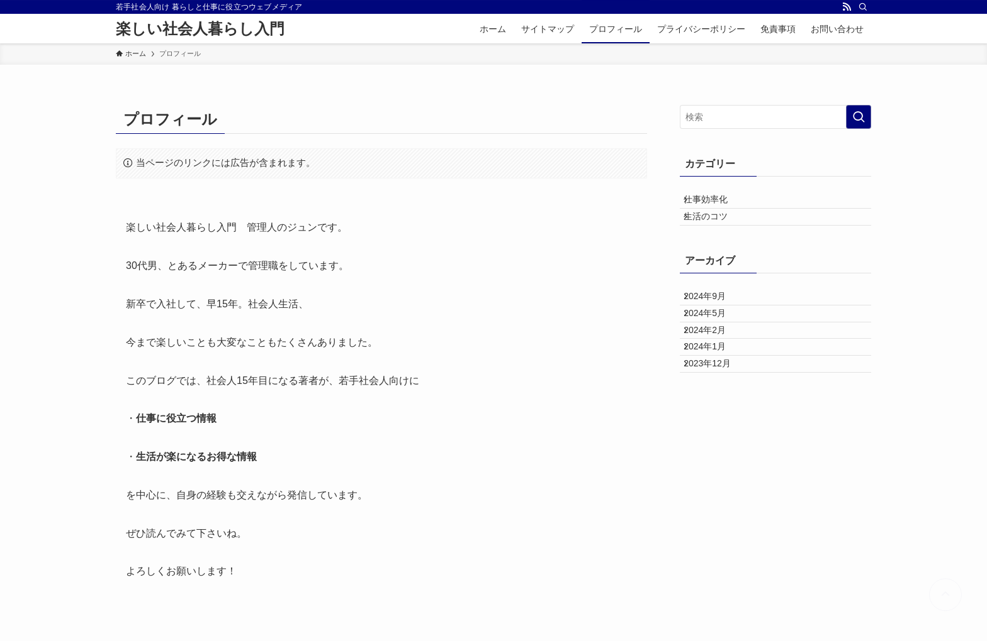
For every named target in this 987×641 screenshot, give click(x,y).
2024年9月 (714, 319)
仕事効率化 (715, 204)
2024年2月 (714, 372)
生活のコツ (715, 230)
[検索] (863, 7)
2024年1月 (714, 398)
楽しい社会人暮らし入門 (200, 28)
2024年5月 (714, 346)
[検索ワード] (775, 117)
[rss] (846, 7)
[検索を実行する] (858, 117)
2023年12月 (716, 424)
